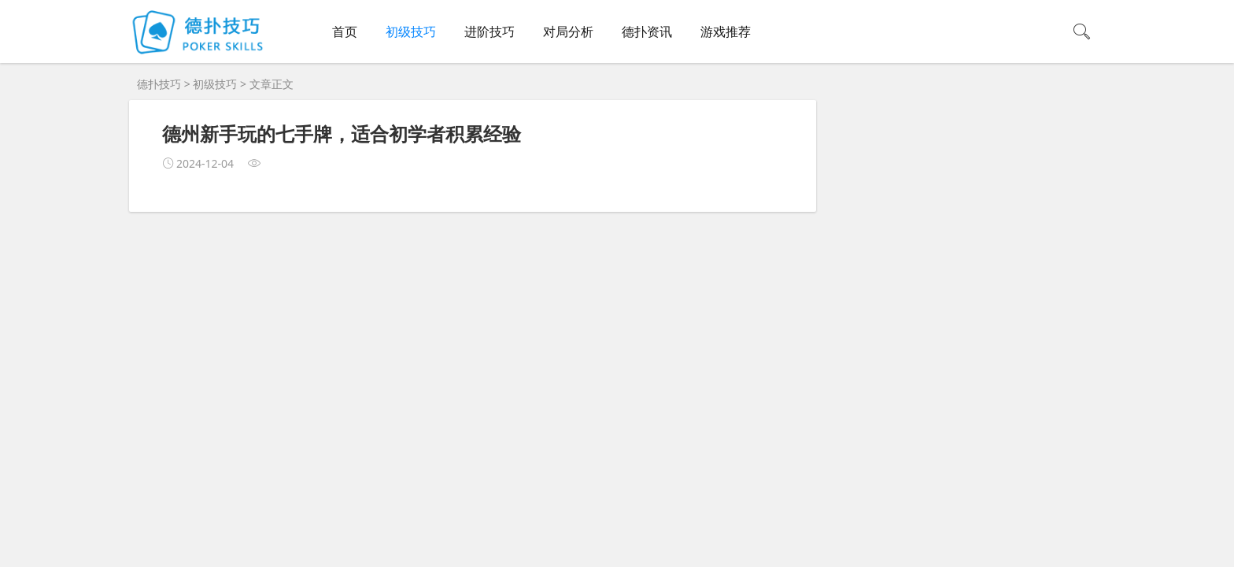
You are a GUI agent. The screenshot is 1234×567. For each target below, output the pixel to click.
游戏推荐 (725, 31)
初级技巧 (411, 31)
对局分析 (568, 31)
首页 (344, 31)
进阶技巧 (489, 31)
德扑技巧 (159, 83)
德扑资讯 (647, 31)
